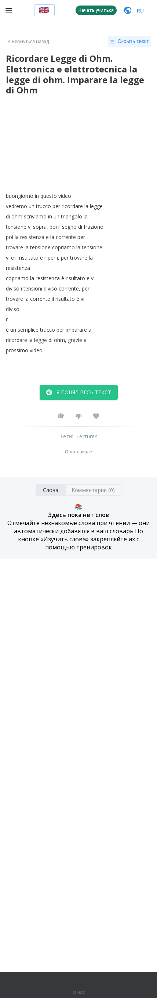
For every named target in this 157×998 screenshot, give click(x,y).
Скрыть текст (129, 41)
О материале (78, 452)
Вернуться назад (27, 41)
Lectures (87, 436)
